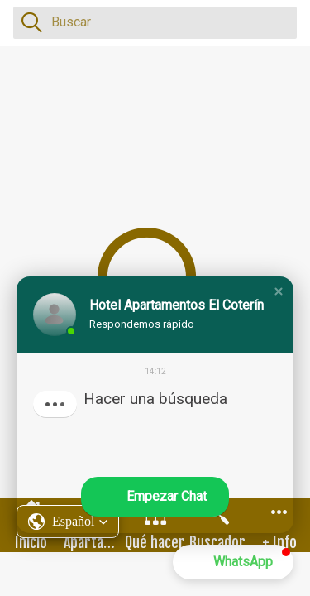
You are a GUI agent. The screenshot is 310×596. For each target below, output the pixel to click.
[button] (278, 291)
